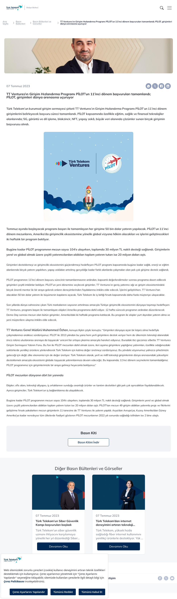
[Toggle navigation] (169, 7)
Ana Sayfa (5, 23)
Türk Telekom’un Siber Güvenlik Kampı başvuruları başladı (57, 523)
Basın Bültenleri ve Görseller (42, 23)
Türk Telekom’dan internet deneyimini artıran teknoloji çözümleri (114, 523)
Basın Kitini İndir (88, 442)
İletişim (111, 578)
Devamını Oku (58, 546)
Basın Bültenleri (20, 23)
